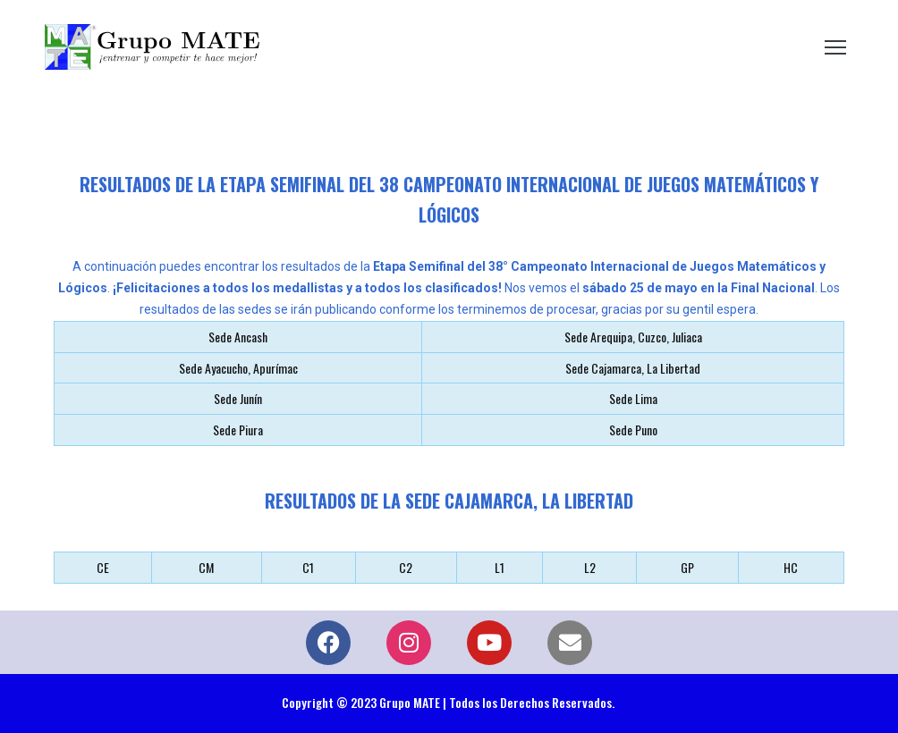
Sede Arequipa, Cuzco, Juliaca (633, 336)
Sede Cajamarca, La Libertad (632, 367)
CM (206, 567)
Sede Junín (238, 398)
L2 (590, 567)
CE (103, 567)
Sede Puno (633, 429)
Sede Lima (633, 398)
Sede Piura (238, 429)
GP (687, 567)
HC (791, 567)
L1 (499, 567)
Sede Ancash (237, 336)
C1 (308, 567)
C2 (405, 567)
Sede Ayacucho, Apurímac (238, 367)
